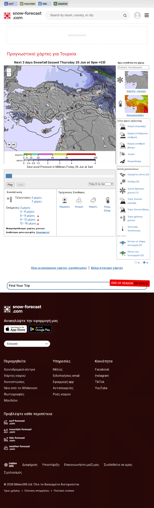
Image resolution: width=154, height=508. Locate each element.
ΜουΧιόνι (11, 400)
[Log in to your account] (137, 15)
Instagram (102, 376)
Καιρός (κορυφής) (137, 126)
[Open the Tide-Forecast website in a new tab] (45, 3)
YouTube (101, 388)
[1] (136, 192)
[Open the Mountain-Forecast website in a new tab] (27, 3)
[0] (147, 174)
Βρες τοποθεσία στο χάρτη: (131, 62)
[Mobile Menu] (146, 15)
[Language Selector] (27, 344)
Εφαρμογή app (63, 382)
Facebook (102, 369)
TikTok (99, 382)
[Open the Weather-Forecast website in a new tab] (60, 3)
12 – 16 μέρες (28, 223)
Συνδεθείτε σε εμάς (118, 465)
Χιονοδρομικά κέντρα (19, 369)
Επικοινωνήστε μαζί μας (81, 465)
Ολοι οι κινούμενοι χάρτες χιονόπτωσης (59, 267)
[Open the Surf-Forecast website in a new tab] (11, 3)
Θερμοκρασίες (135, 115)
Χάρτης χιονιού (136, 91)
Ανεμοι (79, 206)
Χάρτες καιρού (15, 376)
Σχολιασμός (13, 472)
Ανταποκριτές (63, 388)
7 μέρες (36, 201)
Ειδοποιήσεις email (66, 376)
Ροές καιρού (62, 394)
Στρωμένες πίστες (136, 174)
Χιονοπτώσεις (14, 382)
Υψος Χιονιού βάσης (138, 209)
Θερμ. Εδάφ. (107, 208)
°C (139, 263)
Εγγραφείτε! (43, 232)
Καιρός (93, 206)
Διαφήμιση (29, 465)
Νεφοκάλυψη (134, 161)
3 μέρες (36, 197)
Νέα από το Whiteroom (20, 388)
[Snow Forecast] (22, 15)
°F (147, 263)
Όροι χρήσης (12, 490)
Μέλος (58, 369)
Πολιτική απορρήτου (37, 490)
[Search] (125, 15)
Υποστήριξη (50, 465)
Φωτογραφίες (14, 394)
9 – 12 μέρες (28, 219)
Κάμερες (65, 206)
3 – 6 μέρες (27, 211)
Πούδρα (132, 181)
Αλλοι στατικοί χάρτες (107, 267)
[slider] (9, 176)
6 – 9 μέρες (27, 215)
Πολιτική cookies (64, 490)
